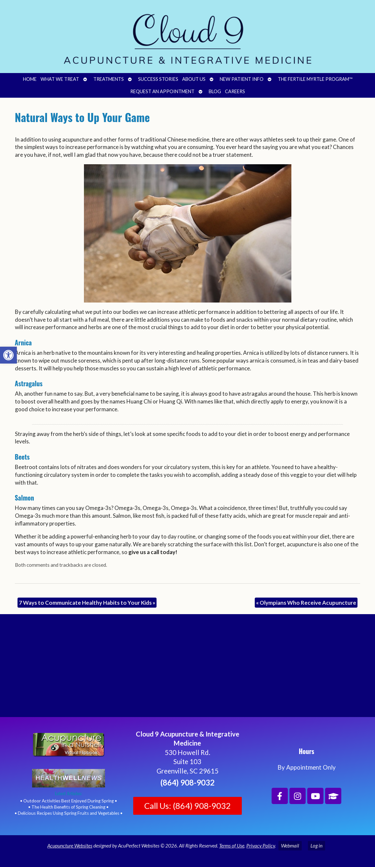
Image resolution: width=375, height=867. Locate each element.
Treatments (108, 79)
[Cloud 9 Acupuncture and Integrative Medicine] (187, 668)
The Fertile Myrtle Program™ (315, 79)
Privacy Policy (260, 845)
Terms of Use (231, 845)
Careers (235, 91)
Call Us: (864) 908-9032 (187, 806)
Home (30, 79)
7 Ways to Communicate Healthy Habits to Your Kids (87, 602)
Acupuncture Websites (69, 845)
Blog (215, 91)
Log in (316, 845)
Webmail (290, 845)
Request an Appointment (162, 91)
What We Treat (60, 79)
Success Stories (158, 79)
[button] (8, 355)
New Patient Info (242, 79)
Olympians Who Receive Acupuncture (306, 602)
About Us (193, 79)
